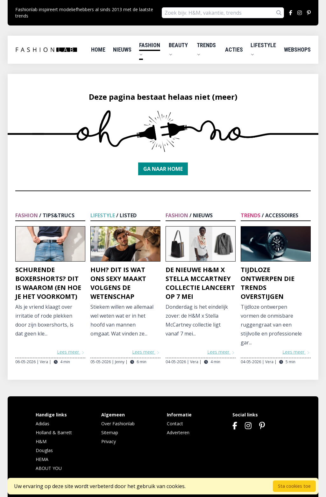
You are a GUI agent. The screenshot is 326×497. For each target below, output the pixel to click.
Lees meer (71, 352)
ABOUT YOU (49, 468)
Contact (175, 424)
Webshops (297, 49)
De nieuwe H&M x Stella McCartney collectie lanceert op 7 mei (200, 283)
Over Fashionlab (118, 424)
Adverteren (178, 432)
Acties (234, 49)
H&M (41, 441)
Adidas (42, 424)
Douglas (44, 450)
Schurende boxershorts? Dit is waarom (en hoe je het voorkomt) (48, 283)
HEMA (42, 459)
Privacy (108, 441)
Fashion (149, 49)
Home (98, 49)
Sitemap (109, 432)
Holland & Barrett (54, 432)
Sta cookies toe (294, 486)
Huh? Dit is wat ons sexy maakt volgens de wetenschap (118, 283)
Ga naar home (163, 168)
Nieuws (122, 49)
